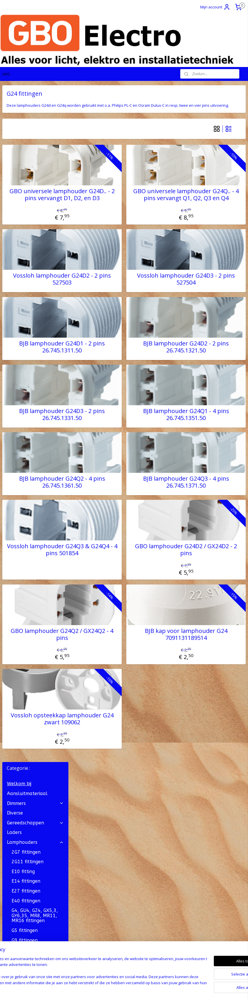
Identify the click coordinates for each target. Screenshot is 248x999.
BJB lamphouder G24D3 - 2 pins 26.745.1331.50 (115, 430)
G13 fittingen (38, 283)
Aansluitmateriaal (27, 117)
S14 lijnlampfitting (32, 351)
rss (113, 988)
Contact (10, 823)
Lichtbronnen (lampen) (35, 405)
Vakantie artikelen (35, 473)
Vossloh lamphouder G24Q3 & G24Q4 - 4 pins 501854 (115, 565)
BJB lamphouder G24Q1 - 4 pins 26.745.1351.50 (203, 430)
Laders (14, 155)
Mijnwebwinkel (186, 988)
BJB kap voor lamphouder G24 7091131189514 (204, 649)
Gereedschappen (35, 146)
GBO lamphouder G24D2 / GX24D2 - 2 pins (203, 565)
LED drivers (19, 395)
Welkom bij (19, 107)
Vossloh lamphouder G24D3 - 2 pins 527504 (203, 294)
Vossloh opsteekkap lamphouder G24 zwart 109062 (115, 737)
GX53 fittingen (27, 322)
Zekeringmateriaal (27, 453)
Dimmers (35, 126)
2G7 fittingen (26, 175)
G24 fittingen (26, 302)
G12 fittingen (26, 273)
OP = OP (16, 483)
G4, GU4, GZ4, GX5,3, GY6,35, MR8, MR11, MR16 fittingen (35, 239)
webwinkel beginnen (135, 988)
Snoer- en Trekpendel (38, 363)
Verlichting (35, 434)
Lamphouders (35, 165)
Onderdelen (25, 376)
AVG (6, 74)
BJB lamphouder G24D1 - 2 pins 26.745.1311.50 (115, 362)
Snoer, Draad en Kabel (35, 414)
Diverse (15, 136)
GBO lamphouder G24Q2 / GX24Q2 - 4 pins (115, 649)
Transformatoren (35, 463)
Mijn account (215, 6)
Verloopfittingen (30, 385)
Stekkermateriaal (35, 424)
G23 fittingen (26, 292)
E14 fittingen (26, 204)
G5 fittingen (25, 253)
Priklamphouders (38, 331)
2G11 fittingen (27, 185)
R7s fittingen (26, 341)
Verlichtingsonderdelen (35, 444)
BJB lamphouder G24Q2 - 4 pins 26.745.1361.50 (115, 497)
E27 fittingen (26, 214)
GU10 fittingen (28, 312)
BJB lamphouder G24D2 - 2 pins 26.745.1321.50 (203, 362)
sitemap (101, 988)
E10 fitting (23, 195)
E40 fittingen (26, 224)
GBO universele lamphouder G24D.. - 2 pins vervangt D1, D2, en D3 (115, 206)
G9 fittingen (25, 263)
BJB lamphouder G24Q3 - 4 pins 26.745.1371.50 (203, 497)
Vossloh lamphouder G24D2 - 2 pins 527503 (115, 294)
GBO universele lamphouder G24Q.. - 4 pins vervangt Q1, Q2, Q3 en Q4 (204, 206)
